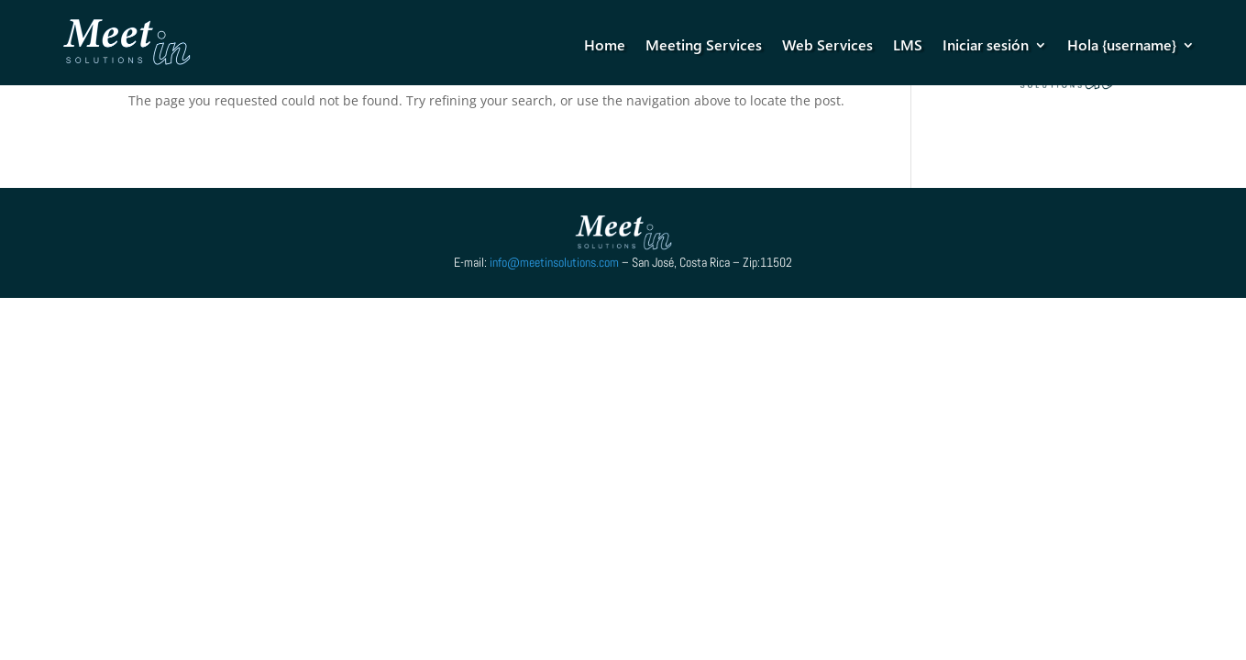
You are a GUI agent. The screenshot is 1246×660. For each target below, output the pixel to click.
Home (604, 44)
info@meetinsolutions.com (554, 262)
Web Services (827, 44)
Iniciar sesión (986, 44)
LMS (907, 44)
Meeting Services (703, 44)
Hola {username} (1121, 44)
